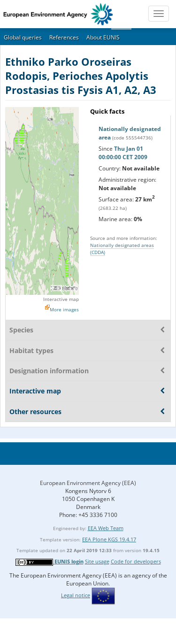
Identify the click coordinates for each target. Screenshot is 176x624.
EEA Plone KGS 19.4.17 (109, 539)
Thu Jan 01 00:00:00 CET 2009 (123, 153)
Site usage (97, 561)
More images (64, 309)
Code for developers (136, 561)
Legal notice (75, 595)
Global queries (23, 37)
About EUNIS (103, 37)
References (64, 37)
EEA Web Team (105, 528)
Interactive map (61, 299)
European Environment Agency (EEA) (88, 483)
